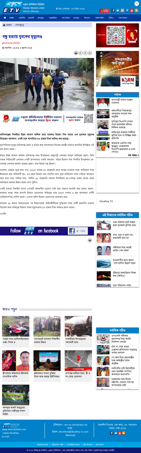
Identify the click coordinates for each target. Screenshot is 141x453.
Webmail (70, 435)
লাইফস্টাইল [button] (100, 18)
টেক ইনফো (88, 444)
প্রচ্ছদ (7, 25)
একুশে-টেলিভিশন (54, 450)
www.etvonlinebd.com (14, 429)
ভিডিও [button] (112, 18)
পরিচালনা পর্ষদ (57, 444)
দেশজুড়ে (19, 25)
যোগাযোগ (100, 444)
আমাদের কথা (43, 444)
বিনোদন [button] (88, 18)
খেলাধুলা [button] (77, 18)
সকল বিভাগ (124, 18)
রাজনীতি (22, 18)
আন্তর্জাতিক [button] (54, 18)
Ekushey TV (106, 201)
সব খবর (133, 155)
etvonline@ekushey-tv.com (73, 431)
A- (81, 53)
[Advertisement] (47, 278)
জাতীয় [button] (12, 18)
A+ (90, 53)
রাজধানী (31, 18)
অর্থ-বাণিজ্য (66, 18)
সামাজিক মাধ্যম (73, 444)
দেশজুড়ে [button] (41, 18)
